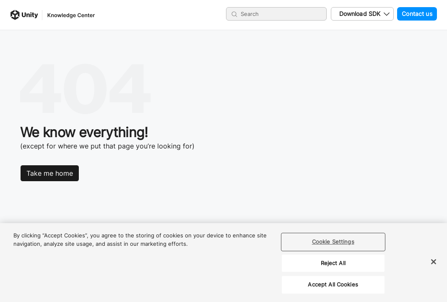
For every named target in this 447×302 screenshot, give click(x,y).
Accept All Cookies (333, 284)
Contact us (414, 14)
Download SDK (360, 13)
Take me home (49, 173)
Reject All (333, 263)
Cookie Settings (333, 241)
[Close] (433, 262)
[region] (223, 262)
